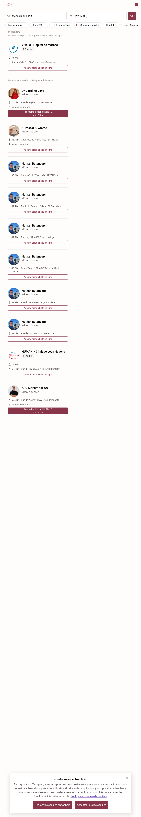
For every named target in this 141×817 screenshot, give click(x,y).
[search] (35, 16)
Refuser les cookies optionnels (52, 805)
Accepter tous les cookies (91, 805)
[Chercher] (132, 16)
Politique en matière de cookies (89, 796)
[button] (127, 778)
